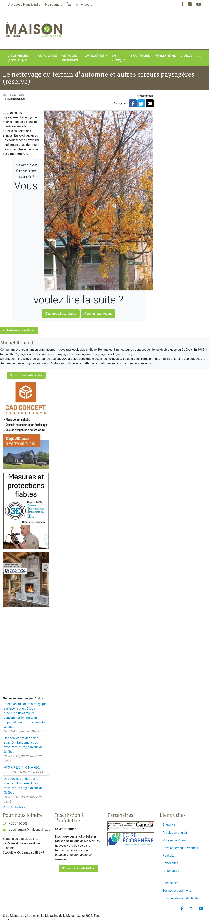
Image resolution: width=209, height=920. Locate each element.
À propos (169, 825)
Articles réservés (70, 58)
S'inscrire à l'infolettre (26, 375)
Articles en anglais (175, 832)
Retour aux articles (19, 330)
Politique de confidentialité (181, 898)
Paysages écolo (145, 95)
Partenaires (170, 863)
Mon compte (53, 4)
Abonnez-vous (98, 313)
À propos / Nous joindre (24, 4)
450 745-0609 (18, 823)
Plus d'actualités (14, 807)
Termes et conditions (177, 890)
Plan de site (171, 883)
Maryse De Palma (175, 840)
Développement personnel (180, 848)
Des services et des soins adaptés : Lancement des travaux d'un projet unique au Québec (23, 745)
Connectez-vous (61, 313)
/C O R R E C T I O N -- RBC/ (22, 767)
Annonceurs (171, 871)
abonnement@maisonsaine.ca (29, 829)
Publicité (169, 855)
